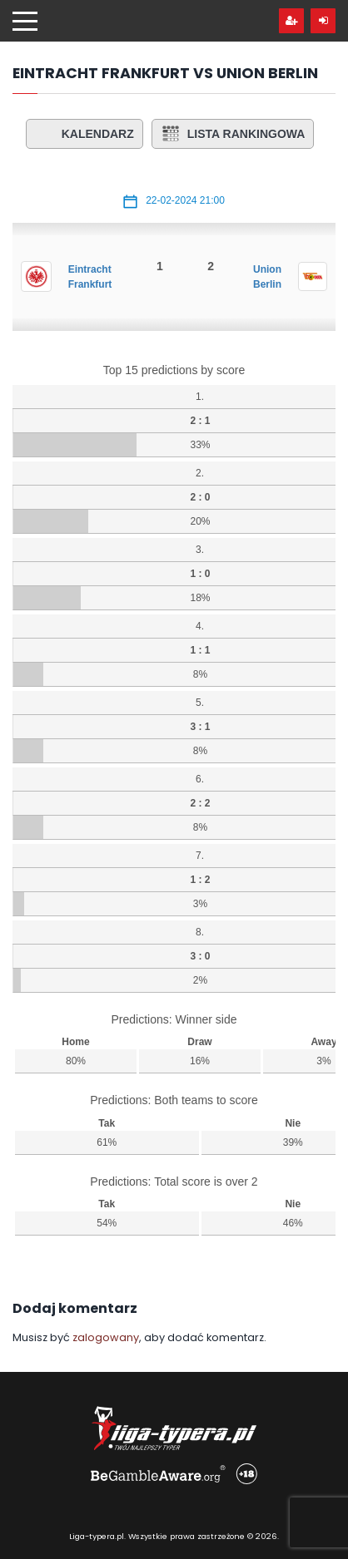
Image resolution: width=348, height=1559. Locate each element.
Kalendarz (84, 134)
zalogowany (105, 1337)
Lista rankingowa (233, 134)
